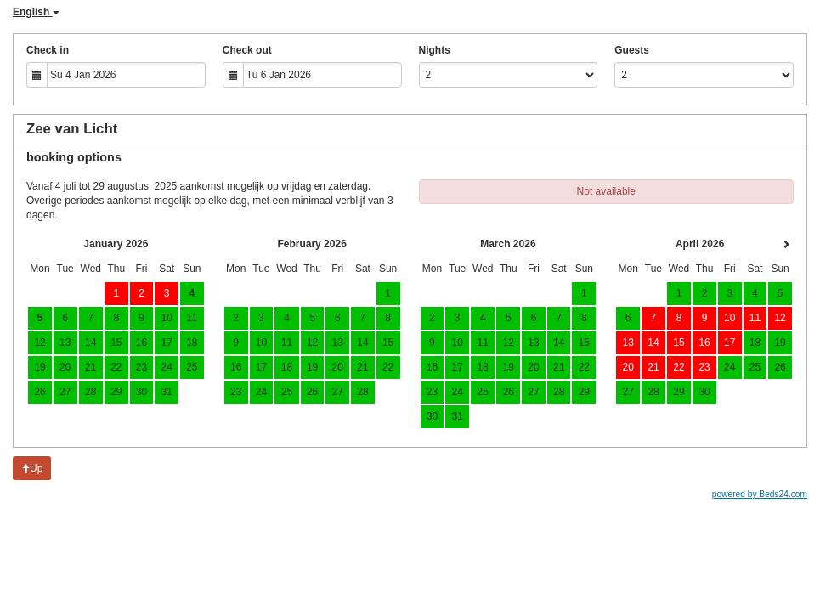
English (36, 12)
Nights (434, 50)
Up (31, 468)
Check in (47, 50)
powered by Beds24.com (759, 494)
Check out (247, 50)
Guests (631, 50)
